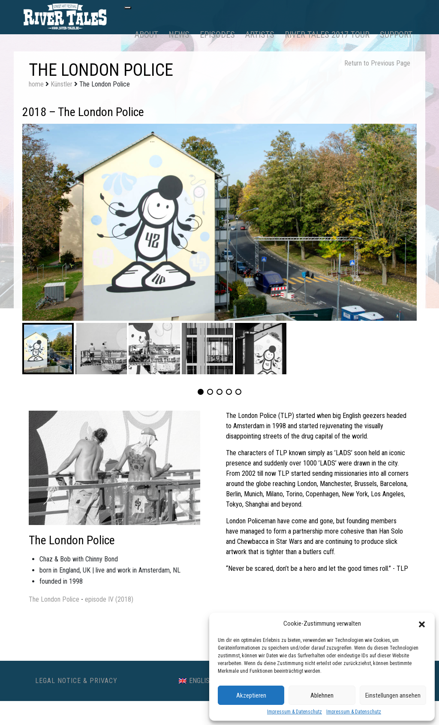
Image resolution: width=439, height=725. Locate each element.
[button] (422, 623)
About (146, 35)
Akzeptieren (251, 695)
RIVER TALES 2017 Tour (327, 35)
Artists (259, 35)
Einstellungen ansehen (393, 695)
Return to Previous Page (377, 63)
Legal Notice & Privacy (76, 681)
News (178, 35)
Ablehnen (322, 695)
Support (396, 35)
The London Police (54, 599)
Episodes (217, 35)
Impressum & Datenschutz (294, 711)
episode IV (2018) (109, 599)
